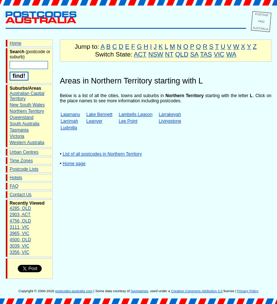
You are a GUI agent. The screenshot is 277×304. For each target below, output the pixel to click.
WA (231, 54)
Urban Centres (24, 152)
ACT (140, 54)
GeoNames (139, 291)
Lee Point (128, 121)
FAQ (14, 186)
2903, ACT (20, 214)
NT (169, 54)
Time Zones (21, 160)
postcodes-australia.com (73, 291)
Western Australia (27, 142)
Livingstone (170, 121)
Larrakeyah (170, 114)
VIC (219, 54)
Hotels (16, 177)
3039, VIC (19, 246)
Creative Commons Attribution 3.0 (196, 291)
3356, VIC (19, 252)
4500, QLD (20, 239)
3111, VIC (19, 227)
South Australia (25, 123)
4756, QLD (20, 220)
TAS (206, 54)
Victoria (17, 136)
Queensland (22, 117)
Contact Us (20, 194)
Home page (74, 163)
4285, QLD (20, 208)
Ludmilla (69, 127)
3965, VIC (19, 233)
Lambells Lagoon (135, 114)
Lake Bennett (99, 114)
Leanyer (94, 121)
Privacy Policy (248, 291)
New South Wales (27, 104)
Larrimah (69, 121)
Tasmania (19, 130)
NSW (155, 54)
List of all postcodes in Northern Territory (102, 154)
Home (15, 43)
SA (194, 54)
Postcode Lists (24, 169)
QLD (181, 54)
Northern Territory (27, 111)
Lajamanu (70, 114)
